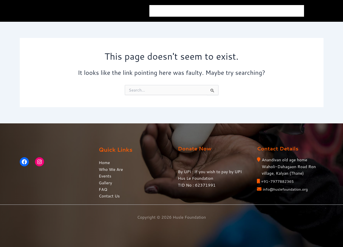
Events (216, 11)
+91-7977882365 (279, 181)
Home (159, 11)
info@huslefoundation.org (287, 189)
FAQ (262, 11)
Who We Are (186, 11)
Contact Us (287, 11)
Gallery (241, 11)
